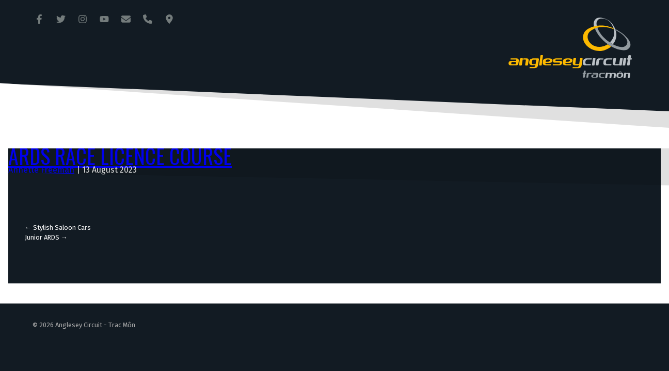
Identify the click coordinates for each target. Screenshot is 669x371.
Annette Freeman (41, 170)
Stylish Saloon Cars (58, 227)
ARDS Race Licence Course (120, 155)
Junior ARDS (46, 237)
